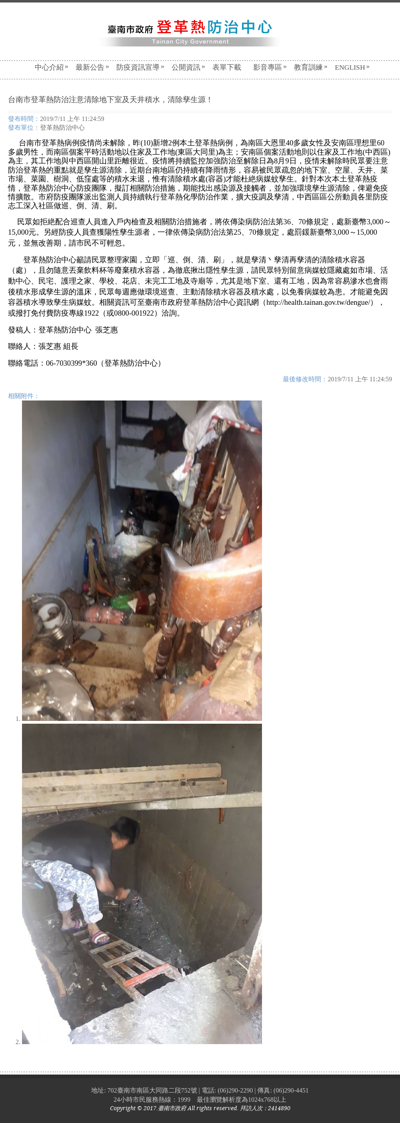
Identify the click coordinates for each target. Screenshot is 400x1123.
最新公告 (92, 67)
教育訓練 (311, 67)
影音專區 (270, 67)
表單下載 (226, 67)
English (352, 67)
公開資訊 (188, 67)
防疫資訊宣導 (140, 67)
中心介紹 (51, 67)
